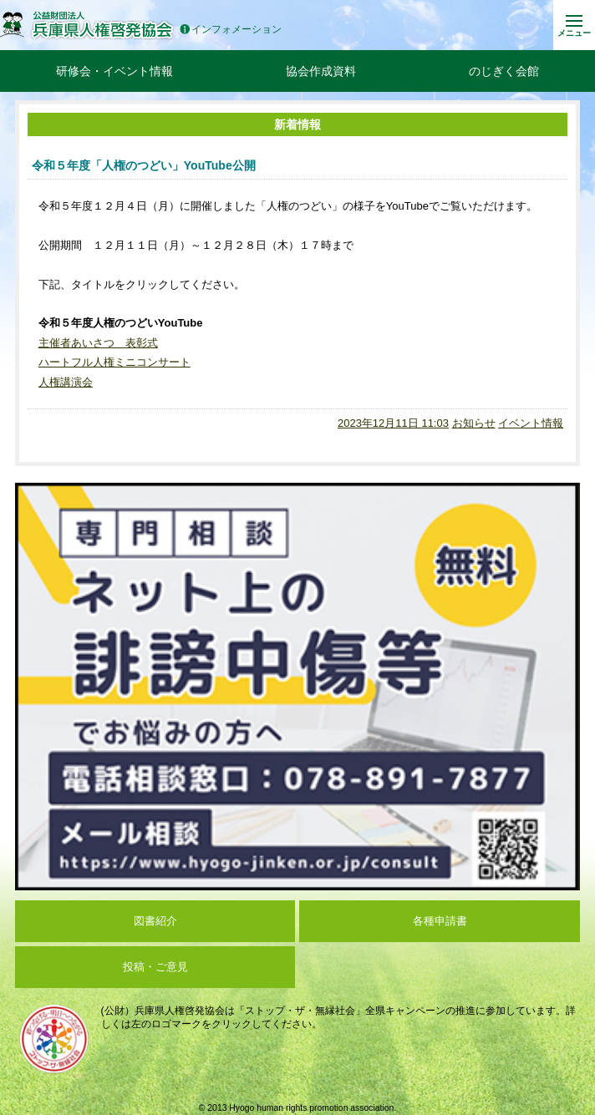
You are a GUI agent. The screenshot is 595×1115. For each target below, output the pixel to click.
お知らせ (474, 423)
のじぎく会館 (504, 71)
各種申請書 (440, 921)
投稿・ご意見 (155, 966)
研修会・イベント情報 (114, 71)
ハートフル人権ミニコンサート (114, 362)
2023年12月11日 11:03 (393, 423)
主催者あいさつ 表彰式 (98, 343)
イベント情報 (530, 423)
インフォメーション (231, 29)
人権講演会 (65, 382)
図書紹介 (155, 921)
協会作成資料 (321, 71)
